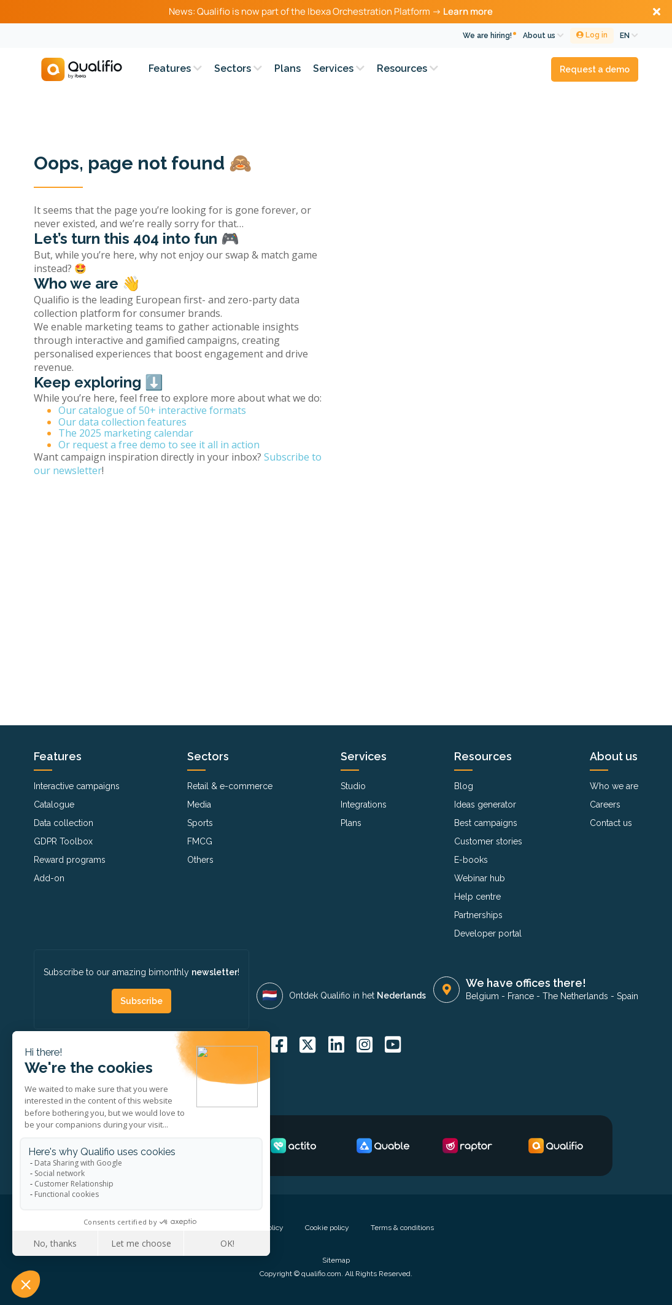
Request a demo (595, 69)
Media (199, 804)
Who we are (614, 786)
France (521, 996)
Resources (407, 68)
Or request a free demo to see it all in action (159, 444)
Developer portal (488, 933)
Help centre (477, 897)
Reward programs (70, 860)
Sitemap (336, 1260)
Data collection (63, 823)
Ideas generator (485, 804)
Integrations (364, 804)
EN (629, 35)
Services (339, 68)
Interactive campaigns (77, 786)
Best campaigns (485, 823)
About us (543, 35)
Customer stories (488, 841)
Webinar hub (479, 878)
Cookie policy (327, 1227)
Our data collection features (122, 422)
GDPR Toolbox (63, 841)
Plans (287, 68)
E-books (471, 860)
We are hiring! (487, 35)
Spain (627, 996)
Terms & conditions (402, 1227)
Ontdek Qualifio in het (357, 995)
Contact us (611, 823)
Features (175, 68)
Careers (605, 804)
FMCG (199, 841)
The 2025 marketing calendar (125, 433)
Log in (592, 35)
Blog (463, 786)
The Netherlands (575, 996)
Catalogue (54, 804)
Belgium (482, 996)
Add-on (49, 878)
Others (200, 860)
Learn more (468, 11)
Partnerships (478, 915)
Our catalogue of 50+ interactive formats (152, 410)
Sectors (238, 68)
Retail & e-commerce (229, 786)
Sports (200, 823)
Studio (353, 786)
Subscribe (141, 1001)
